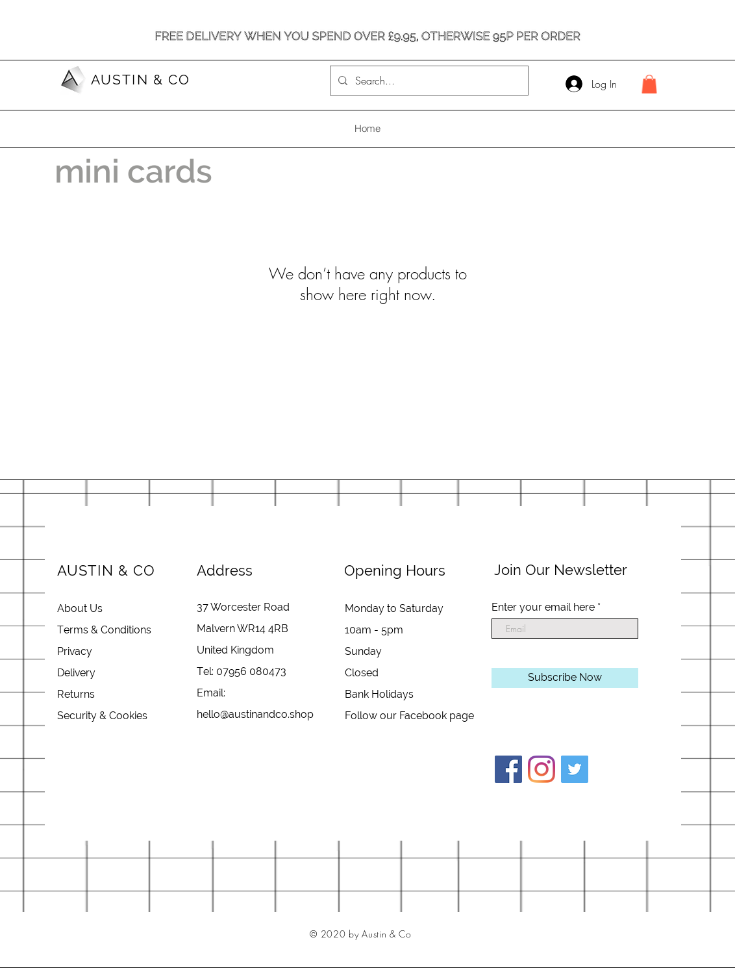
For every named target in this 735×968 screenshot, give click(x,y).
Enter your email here (543, 607)
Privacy (74, 651)
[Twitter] (574, 769)
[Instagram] (541, 769)
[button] (649, 84)
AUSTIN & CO (140, 79)
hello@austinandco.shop (255, 714)
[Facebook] (508, 769)
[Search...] (428, 80)
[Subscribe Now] (565, 678)
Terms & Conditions (104, 630)
